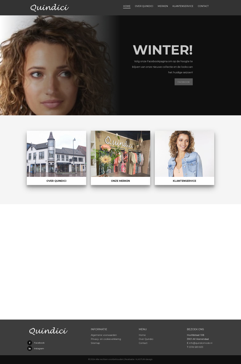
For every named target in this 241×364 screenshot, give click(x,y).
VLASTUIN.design (143, 359)
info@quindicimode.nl (200, 343)
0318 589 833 (196, 347)
